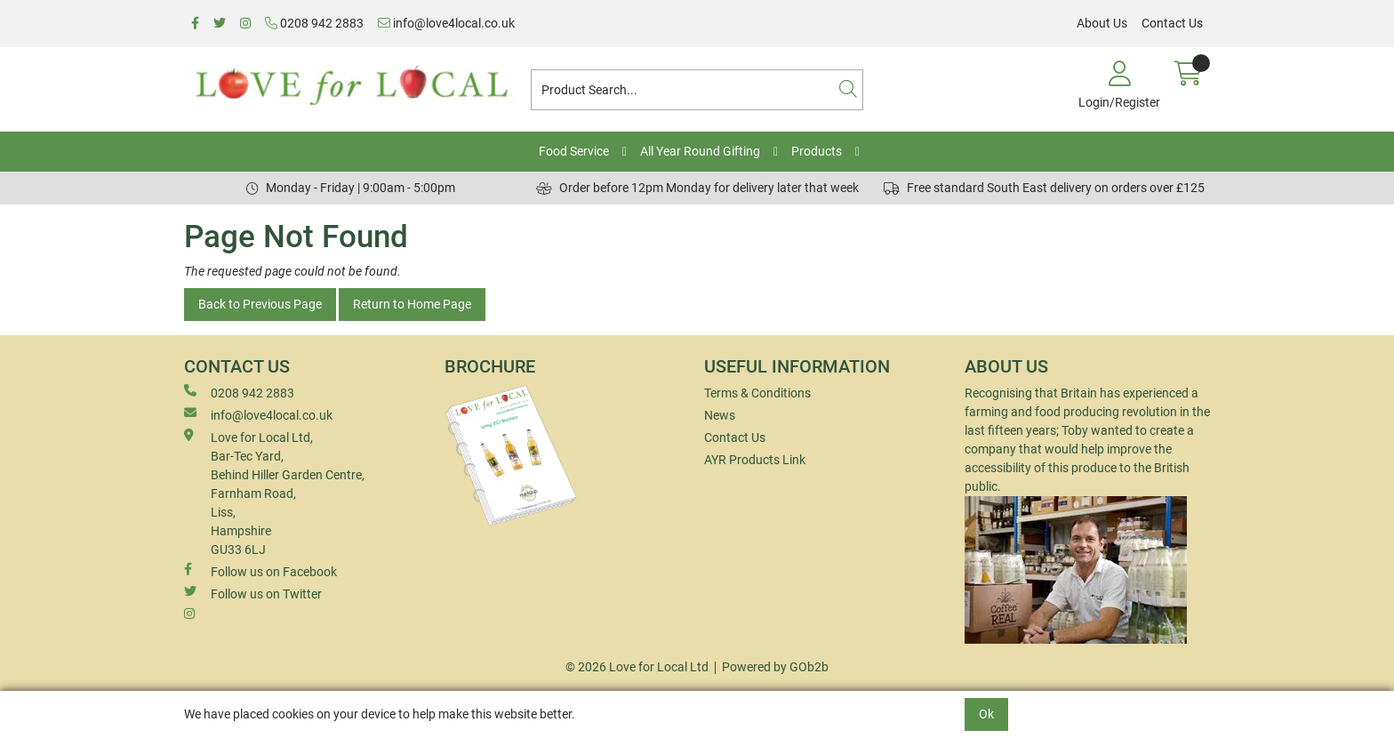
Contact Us (1172, 23)
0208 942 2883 (314, 23)
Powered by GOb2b (775, 667)
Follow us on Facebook (260, 571)
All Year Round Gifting (700, 151)
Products (816, 151)
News (719, 415)
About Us (1102, 23)
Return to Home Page (412, 304)
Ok (986, 714)
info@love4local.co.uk (446, 23)
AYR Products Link (754, 460)
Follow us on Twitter (253, 593)
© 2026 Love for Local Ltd (637, 667)
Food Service (574, 151)
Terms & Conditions (757, 393)
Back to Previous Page (260, 304)
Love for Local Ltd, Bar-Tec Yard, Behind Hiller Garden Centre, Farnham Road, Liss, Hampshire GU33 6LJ (274, 493)
